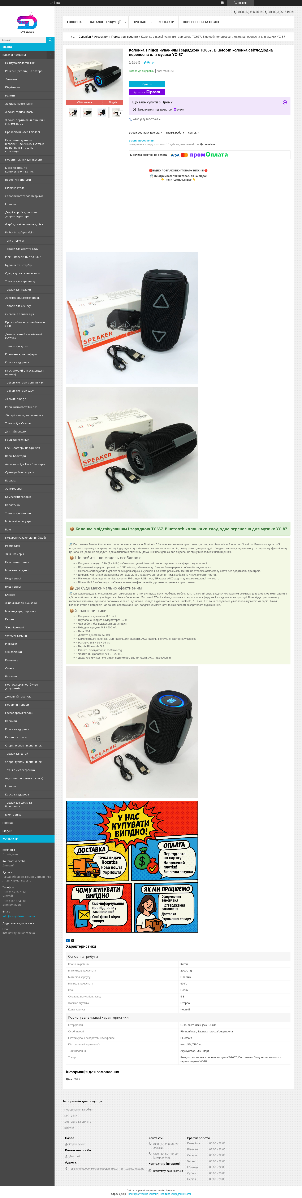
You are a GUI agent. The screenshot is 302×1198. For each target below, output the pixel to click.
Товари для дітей (16, 346)
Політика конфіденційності (175, 1194)
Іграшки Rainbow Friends (21, 407)
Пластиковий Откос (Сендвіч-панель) (24, 372)
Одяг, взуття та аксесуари (22, 273)
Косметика (12, 505)
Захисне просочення (19, 104)
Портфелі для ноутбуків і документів (21, 686)
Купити (147, 84)
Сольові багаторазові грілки (24, 196)
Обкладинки (13, 652)
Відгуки (7, 831)
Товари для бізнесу (18, 306)
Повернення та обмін (201, 22)
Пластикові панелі (17, 562)
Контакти (166, 22)
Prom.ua (170, 1190)
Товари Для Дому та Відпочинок (18, 804)
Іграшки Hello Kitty (17, 439)
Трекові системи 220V (19, 390)
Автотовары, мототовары (22, 298)
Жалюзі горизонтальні (20, 112)
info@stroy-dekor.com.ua (19, 916)
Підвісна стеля (14, 188)
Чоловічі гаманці (16, 635)
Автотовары (13, 488)
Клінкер (10, 595)
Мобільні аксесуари (18, 521)
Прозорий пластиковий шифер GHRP (26, 324)
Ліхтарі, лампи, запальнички (24, 415)
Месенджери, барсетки (20, 611)
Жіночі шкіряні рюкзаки (21, 603)
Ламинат (11, 79)
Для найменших (15, 431)
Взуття (9, 529)
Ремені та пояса (16, 737)
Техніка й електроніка (20, 770)
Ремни (9, 619)
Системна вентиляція (19, 314)
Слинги (9, 668)
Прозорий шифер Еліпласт (22, 132)
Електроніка (13, 814)
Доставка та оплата (77, 1121)
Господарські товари (19, 713)
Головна (74, 22)
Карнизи (11, 721)
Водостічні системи (18, 179)
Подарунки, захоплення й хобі (25, 537)
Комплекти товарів (18, 497)
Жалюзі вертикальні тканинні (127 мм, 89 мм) (25, 122)
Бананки (11, 676)
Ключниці (11, 660)
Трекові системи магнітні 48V (24, 382)
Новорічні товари (17, 704)
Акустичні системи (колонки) (24, 778)
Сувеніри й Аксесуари (19, 472)
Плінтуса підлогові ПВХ (20, 63)
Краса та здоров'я (17, 362)
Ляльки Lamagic (15, 399)
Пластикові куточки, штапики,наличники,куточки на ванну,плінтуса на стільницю (24, 145)
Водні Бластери (15, 456)
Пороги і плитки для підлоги (23, 159)
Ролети (10, 95)
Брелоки (11, 480)
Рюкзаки (11, 644)
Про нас (8, 823)
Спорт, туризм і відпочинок (23, 745)
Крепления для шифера (21, 354)
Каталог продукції (14, 55)
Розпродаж (12, 546)
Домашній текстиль (18, 696)
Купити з (147, 92)
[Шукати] (50, 40)
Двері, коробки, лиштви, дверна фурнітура (21, 214)
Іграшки (10, 204)
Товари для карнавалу (20, 281)
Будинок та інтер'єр (18, 265)
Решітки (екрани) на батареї (24, 71)
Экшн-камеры (14, 554)
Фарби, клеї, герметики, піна (24, 224)
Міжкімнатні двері (17, 570)
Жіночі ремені (14, 627)
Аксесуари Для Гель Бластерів (25, 464)
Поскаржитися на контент (143, 1194)
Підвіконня (12, 87)
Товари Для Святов (18, 423)
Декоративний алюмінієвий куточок (23, 336)
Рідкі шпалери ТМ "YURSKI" (23, 257)
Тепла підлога (14, 240)
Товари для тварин (18, 289)
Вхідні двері (13, 578)
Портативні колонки (124, 36)
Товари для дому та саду (21, 249)
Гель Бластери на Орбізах (22, 448)
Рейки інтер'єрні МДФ (19, 232)
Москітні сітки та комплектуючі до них (19, 169)
